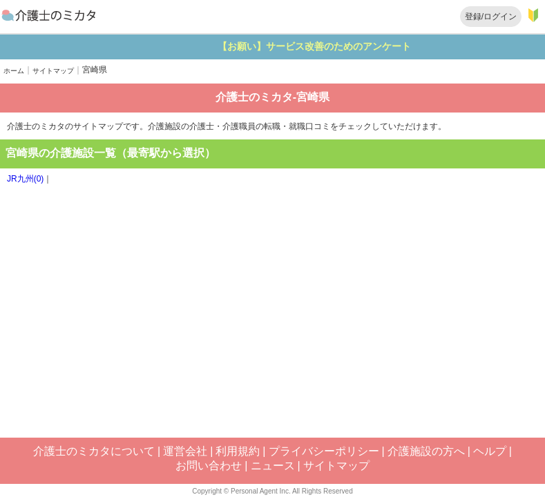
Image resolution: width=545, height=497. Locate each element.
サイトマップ (53, 71)
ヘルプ (489, 451)
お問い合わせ (208, 465)
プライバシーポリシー (324, 451)
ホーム (13, 71)
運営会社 (185, 451)
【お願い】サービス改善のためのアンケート (349, 46)
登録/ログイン (491, 16)
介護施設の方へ (426, 451)
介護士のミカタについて (94, 451)
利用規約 (238, 451)
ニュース (273, 465)
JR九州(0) (25, 179)
